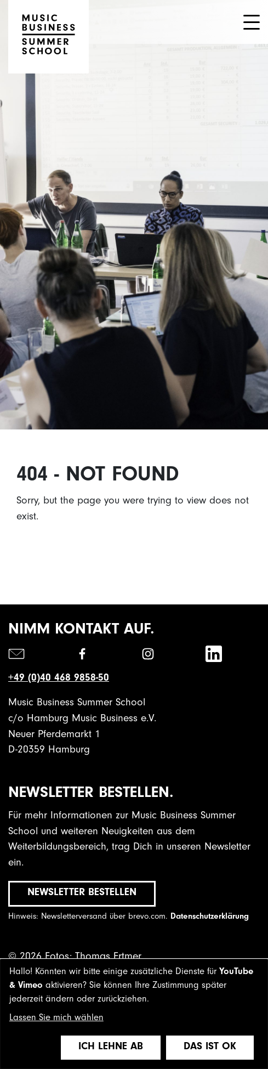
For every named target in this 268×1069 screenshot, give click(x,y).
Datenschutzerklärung (209, 917)
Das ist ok (210, 1047)
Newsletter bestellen (81, 893)
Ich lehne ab (110, 1047)
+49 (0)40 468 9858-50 (58, 679)
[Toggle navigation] (251, 22)
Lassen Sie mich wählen (56, 1018)
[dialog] (134, 1014)
